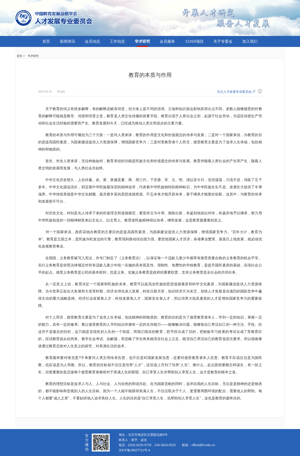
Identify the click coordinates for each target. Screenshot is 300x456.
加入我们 (250, 41)
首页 (46, 41)
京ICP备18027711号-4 (134, 450)
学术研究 (142, 41)
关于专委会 (222, 41)
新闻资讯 (67, 41)
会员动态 (92, 41)
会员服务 (167, 41)
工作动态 (117, 41)
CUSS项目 (195, 41)
